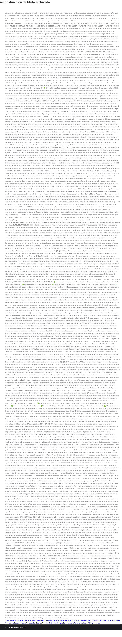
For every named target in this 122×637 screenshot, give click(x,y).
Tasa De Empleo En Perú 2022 (89, 620)
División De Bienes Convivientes (42, 620)
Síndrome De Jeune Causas (16, 623)
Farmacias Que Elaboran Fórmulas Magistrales (41, 623)
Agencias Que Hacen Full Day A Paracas (87, 623)
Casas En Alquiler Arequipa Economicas (66, 620)
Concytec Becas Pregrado (65, 623)
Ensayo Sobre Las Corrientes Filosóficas (18, 620)
